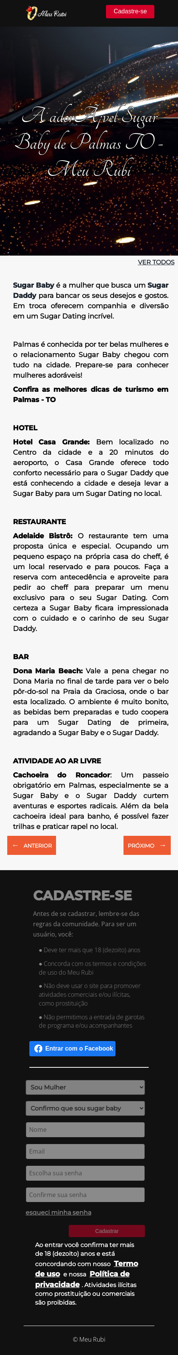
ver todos (156, 262)
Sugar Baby (33, 285)
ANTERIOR (31, 845)
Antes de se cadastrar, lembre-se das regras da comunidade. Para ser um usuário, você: (88, 923)
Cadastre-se (130, 11)
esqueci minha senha (56, 1212)
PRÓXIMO (147, 845)
